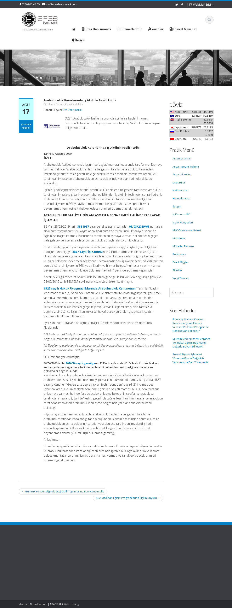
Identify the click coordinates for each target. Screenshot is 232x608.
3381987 (83, 226)
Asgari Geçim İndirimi (185, 166)
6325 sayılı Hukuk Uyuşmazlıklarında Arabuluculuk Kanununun (90, 288)
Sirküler (177, 270)
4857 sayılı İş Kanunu (87, 252)
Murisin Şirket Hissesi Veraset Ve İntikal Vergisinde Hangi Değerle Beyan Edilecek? (191, 342)
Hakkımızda (179, 190)
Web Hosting (71, 604)
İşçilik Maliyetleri (182, 222)
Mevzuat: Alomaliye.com (33, 604)
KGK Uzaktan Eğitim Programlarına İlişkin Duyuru (128, 498)
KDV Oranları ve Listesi (186, 230)
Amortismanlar (181, 158)
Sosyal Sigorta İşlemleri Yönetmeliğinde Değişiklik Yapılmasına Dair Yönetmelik (190, 358)
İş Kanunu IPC (181, 214)
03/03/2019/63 (139, 226)
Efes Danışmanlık (72, 110)
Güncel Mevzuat (134, 559)
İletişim (176, 206)
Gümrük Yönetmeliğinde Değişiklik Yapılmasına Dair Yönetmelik (63, 491)
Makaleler (178, 238)
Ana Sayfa (130, 548)
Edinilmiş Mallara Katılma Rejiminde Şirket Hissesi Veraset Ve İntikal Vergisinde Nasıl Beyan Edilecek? (190, 325)
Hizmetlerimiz (180, 198)
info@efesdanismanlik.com (61, 4)
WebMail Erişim (201, 4)
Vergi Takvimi (180, 278)
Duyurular (178, 182)
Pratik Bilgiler (180, 262)
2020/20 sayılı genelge (80, 363)
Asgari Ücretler (181, 174)
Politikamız (179, 254)
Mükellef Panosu (183, 246)
